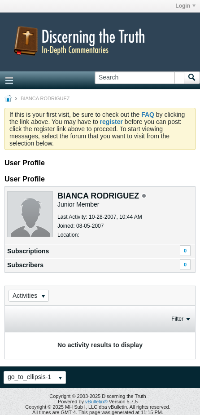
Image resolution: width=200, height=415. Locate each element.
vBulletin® (96, 401)
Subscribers (25, 265)
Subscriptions (28, 251)
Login (185, 6)
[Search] (139, 77)
